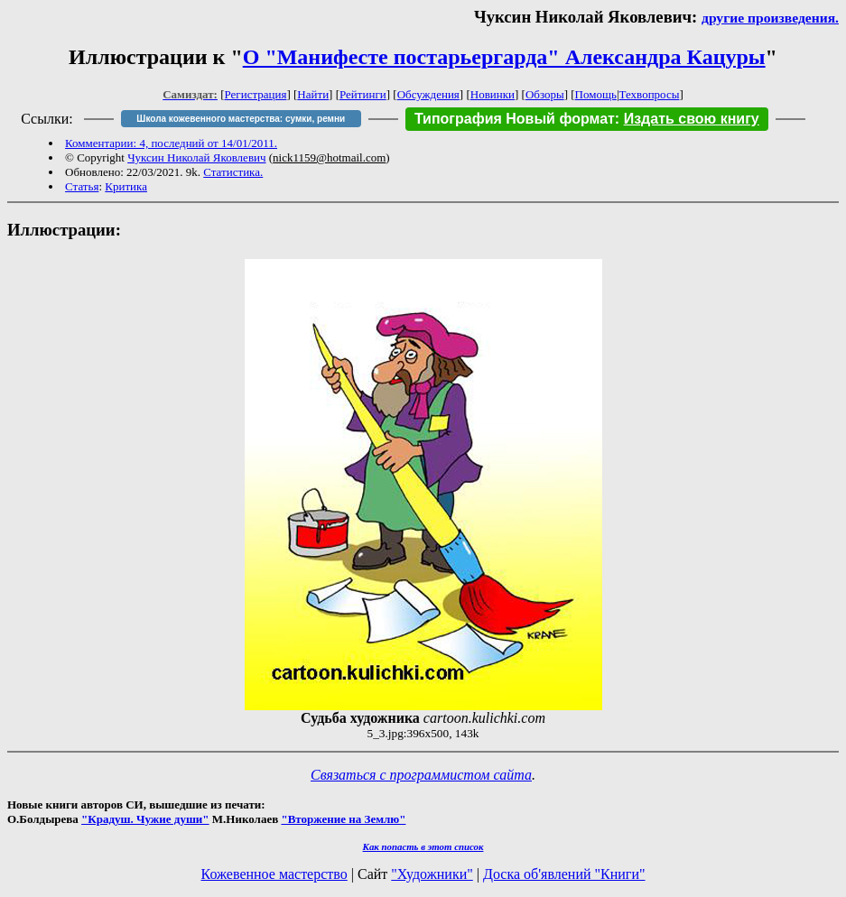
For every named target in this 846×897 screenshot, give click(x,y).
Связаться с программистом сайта (421, 774)
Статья (81, 186)
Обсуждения (428, 94)
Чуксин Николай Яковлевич (196, 157)
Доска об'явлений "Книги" (564, 874)
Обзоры (544, 94)
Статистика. (233, 172)
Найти (313, 94)
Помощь (596, 94)
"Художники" (431, 874)
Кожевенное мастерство (274, 874)
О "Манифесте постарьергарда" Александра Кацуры (504, 57)
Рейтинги (362, 94)
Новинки (492, 94)
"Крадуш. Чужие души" (145, 819)
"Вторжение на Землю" (343, 819)
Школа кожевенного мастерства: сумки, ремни (240, 119)
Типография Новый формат (514, 118)
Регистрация (256, 94)
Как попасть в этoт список (423, 846)
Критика (126, 186)
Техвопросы (649, 94)
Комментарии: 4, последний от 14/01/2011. (171, 143)
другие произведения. (770, 17)
